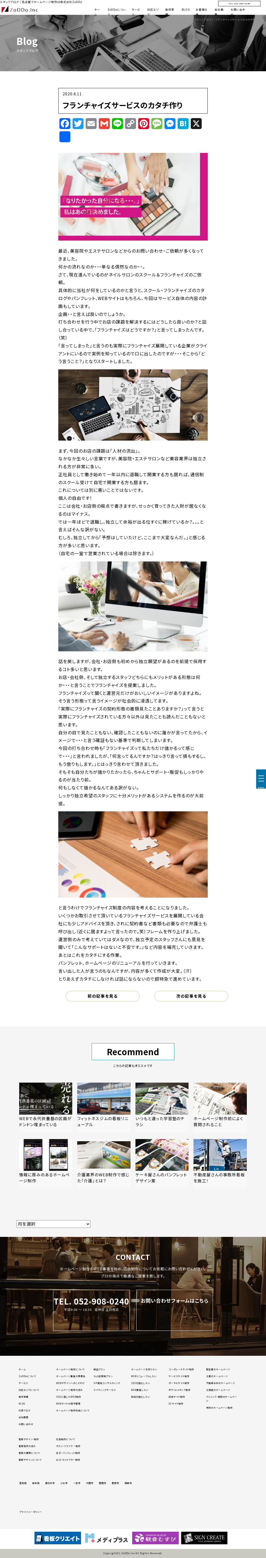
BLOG (186, 10)
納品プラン (99, 1369)
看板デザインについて (30, 1459)
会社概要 (23, 1417)
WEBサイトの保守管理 (68, 1403)
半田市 (89, 1483)
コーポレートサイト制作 (181, 1369)
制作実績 (23, 1396)
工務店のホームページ (218, 1389)
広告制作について (65, 1439)
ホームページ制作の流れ (69, 1389)
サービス (23, 1383)
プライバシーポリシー (30, 1511)
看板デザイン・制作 (29, 1439)
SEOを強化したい (140, 1383)
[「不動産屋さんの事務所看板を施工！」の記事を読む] (220, 1164)
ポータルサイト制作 (179, 1383)
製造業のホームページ (218, 1369)
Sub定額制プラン (103, 1376)
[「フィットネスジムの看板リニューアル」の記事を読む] (103, 1107)
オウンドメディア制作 (179, 1389)
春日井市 (50, 1483)
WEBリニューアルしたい (144, 1376)
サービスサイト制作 (179, 1376)
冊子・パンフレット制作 (68, 1452)
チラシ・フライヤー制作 (68, 1446)
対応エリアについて (29, 1389)
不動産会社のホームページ (220, 1383)
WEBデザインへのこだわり (70, 1383)
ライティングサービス (105, 1389)
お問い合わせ (26, 1424)
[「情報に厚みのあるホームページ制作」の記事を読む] (45, 1164)
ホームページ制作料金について (72, 1410)
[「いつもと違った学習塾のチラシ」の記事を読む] (162, 1107)
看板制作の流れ (27, 1446)
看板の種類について (29, 1452)
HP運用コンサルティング (107, 1383)
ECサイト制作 (176, 1403)
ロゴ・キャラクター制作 (68, 1459)
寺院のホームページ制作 (219, 1407)
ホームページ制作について (70, 1369)
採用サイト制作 (177, 1396)
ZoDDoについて (27, 1376)
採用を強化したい (140, 1396)
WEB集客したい (140, 1389)
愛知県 (23, 1483)
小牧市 (64, 1483)
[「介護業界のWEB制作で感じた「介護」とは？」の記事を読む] (103, 1164)
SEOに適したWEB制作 (68, 1396)
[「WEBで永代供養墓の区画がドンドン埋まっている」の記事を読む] (45, 1107)
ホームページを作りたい (144, 1369)
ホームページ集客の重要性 (70, 1376)
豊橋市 (115, 1483)
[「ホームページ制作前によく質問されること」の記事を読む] (220, 1107)
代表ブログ (24, 1410)
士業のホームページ (217, 1376)
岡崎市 (128, 1483)
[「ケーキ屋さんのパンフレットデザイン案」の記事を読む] (162, 1164)
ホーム (22, 1369)
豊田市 (102, 1483)
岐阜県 (36, 1483)
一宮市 (76, 1483)
